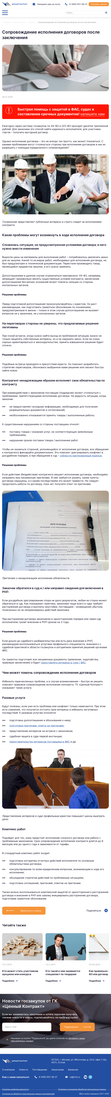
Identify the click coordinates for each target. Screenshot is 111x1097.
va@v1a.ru (72, 1077)
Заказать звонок (99, 4)
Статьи (31, 22)
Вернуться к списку (31, 910)
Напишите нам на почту (46, 4)
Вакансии (73, 1069)
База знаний (19, 22)
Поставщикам (39, 1069)
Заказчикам (57, 1069)
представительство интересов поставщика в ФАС (39, 741)
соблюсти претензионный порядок (81, 455)
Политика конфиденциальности (15, 1089)
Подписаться (71, 1027)
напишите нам (92, 114)
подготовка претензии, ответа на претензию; (36, 725)
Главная (6, 22)
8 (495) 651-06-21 (76, 4)
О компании (8, 1069)
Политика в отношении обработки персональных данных (82, 1089)
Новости (23, 1069)
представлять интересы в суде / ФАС (63, 662)
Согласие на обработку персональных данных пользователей (28, 1094)
